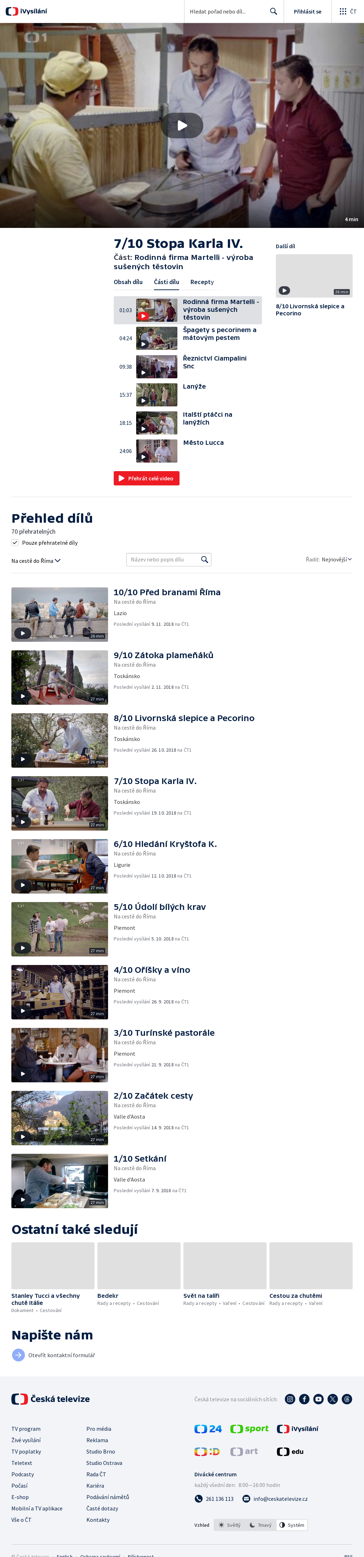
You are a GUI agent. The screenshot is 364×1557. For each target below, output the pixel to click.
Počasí (19, 1485)
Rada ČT (96, 1474)
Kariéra (95, 1485)
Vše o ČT (21, 1519)
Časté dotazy (102, 1508)
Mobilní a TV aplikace (37, 1508)
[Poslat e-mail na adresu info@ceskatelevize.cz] (275, 1498)
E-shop (20, 1496)
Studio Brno (100, 1451)
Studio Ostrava (104, 1462)
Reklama (97, 1440)
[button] (182, 125)
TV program (26, 1428)
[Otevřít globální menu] (347, 11)
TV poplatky (26, 1451)
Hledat (271, 14)
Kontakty (97, 1519)
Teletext (21, 1462)
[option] (229, 1525)
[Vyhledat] (204, 559)
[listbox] (261, 1525)
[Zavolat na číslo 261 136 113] (214, 1498)
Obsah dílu (128, 282)
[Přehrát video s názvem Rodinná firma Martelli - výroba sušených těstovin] (182, 125)
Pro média (98, 1428)
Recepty (202, 282)
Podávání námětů (107, 1496)
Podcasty (22, 1474)
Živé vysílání (26, 1440)
